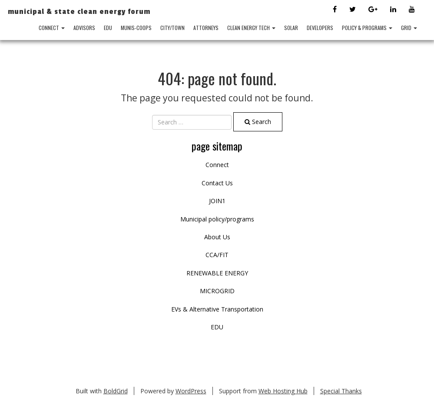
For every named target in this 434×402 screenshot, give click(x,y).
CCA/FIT (217, 255)
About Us (217, 237)
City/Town (172, 27)
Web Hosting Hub (283, 391)
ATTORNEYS (206, 27)
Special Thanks (341, 391)
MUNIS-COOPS (136, 27)
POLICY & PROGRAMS (367, 27)
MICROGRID (217, 291)
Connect (52, 27)
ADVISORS (84, 27)
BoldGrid (115, 391)
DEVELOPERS (320, 27)
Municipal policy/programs (217, 219)
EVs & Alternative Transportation (217, 309)
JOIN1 (217, 201)
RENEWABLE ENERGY (217, 273)
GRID (409, 27)
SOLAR (291, 27)
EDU (108, 27)
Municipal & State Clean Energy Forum (79, 11)
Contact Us (217, 183)
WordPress (191, 391)
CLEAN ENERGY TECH (251, 27)
